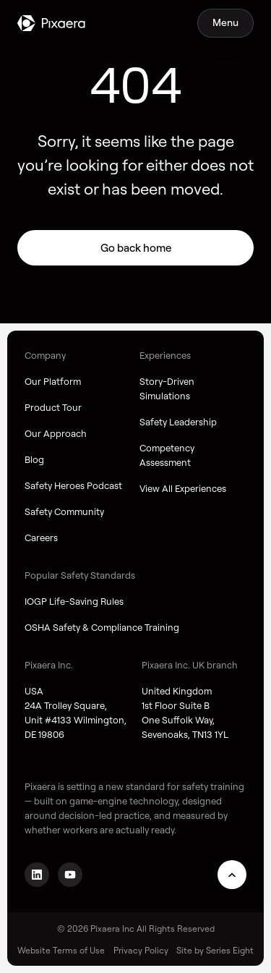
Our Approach (56, 433)
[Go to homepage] (51, 23)
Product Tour (53, 407)
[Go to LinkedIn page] (37, 874)
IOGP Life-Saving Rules (74, 601)
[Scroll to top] (232, 874)
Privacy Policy (140, 950)
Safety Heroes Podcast (73, 485)
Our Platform (53, 381)
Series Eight (230, 950)
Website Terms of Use (61, 950)
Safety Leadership (178, 422)
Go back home (135, 248)
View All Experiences (182, 488)
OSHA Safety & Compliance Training (102, 627)
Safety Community (64, 511)
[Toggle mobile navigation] (225, 23)
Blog (34, 459)
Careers (41, 537)
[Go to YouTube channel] (70, 874)
